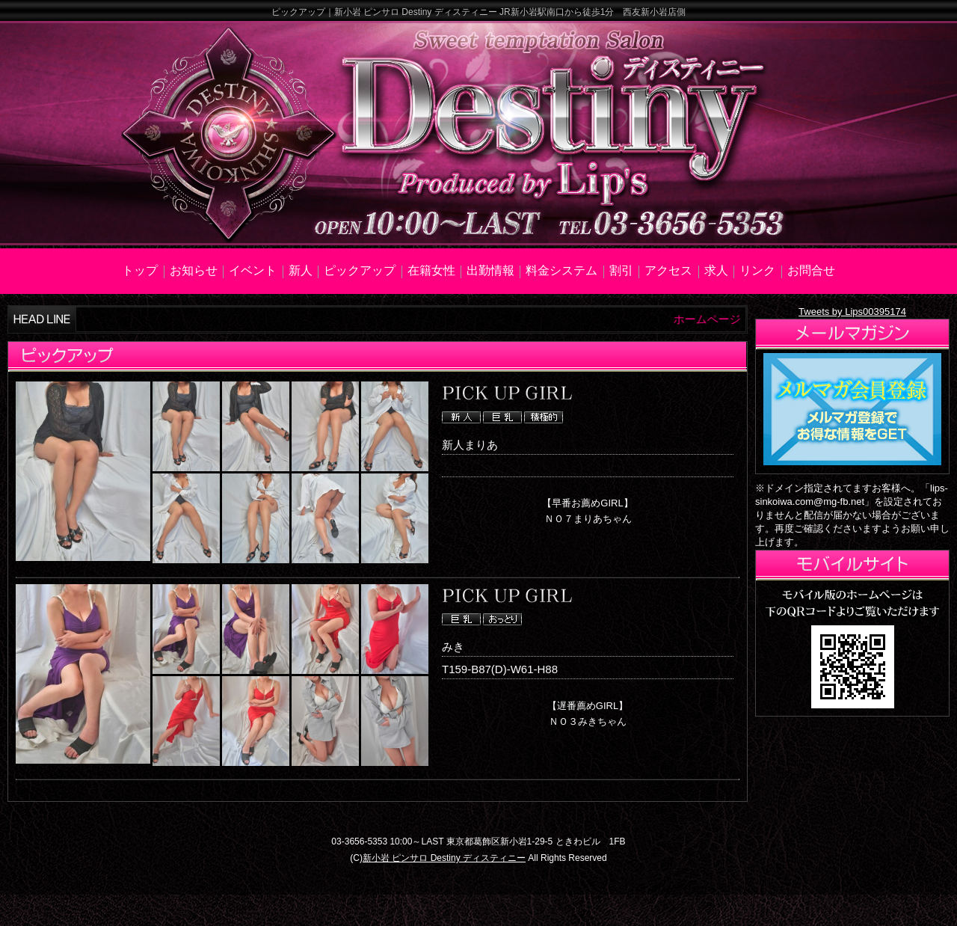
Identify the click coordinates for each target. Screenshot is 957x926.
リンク (757, 270)
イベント (253, 270)
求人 (716, 270)
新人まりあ (470, 444)
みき (453, 646)
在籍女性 (431, 270)
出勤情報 (490, 270)
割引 (621, 270)
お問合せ (811, 270)
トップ (140, 270)
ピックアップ (360, 270)
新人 (301, 270)
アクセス (668, 270)
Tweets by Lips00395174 (852, 311)
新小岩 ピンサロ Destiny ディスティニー (444, 858)
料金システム (561, 270)
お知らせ (194, 270)
